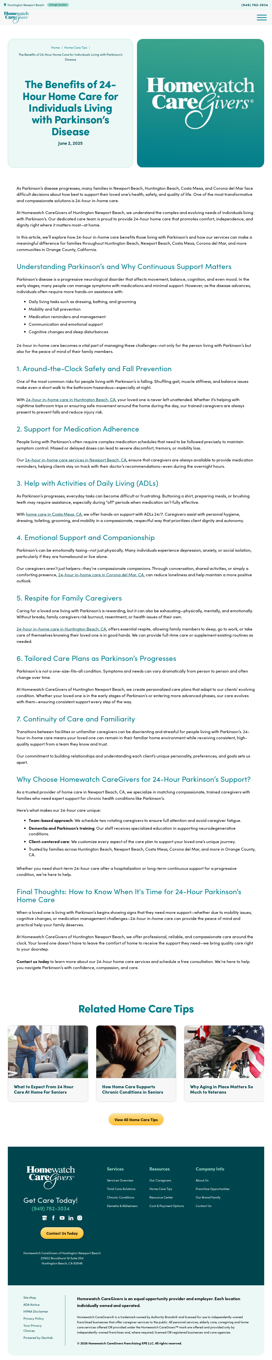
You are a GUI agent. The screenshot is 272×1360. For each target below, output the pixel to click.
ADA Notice (31, 1304)
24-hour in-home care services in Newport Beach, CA (75, 460)
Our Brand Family (208, 1197)
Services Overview (120, 1180)
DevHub (47, 1337)
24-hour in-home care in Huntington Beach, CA (71, 399)
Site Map (29, 1297)
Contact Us (204, 1206)
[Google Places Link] (44, 1218)
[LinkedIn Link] (70, 1218)
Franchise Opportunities (213, 1189)
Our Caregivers (160, 1180)
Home (55, 47)
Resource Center (161, 1197)
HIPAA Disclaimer (35, 1311)
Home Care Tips (75, 47)
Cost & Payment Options (166, 1206)
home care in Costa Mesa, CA (54, 514)
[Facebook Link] (53, 1218)
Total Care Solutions (121, 1189)
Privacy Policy (33, 1318)
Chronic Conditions (120, 1197)
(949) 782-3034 (255, 4)
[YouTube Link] (62, 1218)
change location (58, 4)
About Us (202, 1180)
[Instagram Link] (79, 1218)
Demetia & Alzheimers (122, 1206)
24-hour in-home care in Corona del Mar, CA (101, 574)
